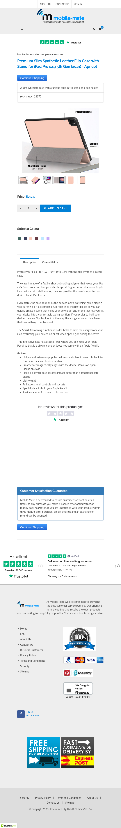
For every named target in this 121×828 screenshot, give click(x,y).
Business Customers (31, 650)
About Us (45, 4)
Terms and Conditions (32, 660)
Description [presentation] (29, 262)
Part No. (26, 96)
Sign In (78, 4)
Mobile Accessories (28, 54)
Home (23, 628)
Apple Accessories (52, 54)
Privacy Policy (28, 655)
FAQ (22, 633)
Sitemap (24, 671)
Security (24, 666)
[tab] (30, 262)
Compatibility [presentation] (50, 262)
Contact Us (62, 4)
